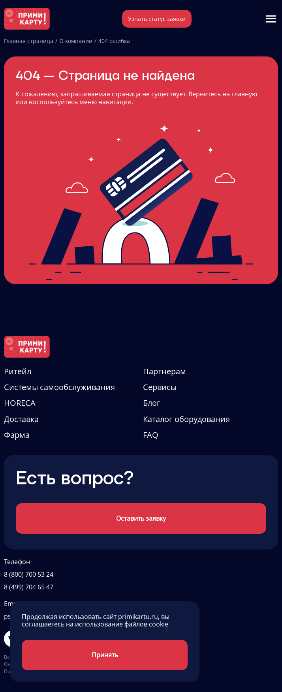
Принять (105, 655)
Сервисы (160, 387)
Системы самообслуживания (59, 387)
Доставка (21, 419)
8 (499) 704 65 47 (28, 587)
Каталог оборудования (186, 419)
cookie (158, 624)
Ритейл (17, 371)
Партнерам (164, 371)
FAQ (150, 434)
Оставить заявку (141, 518)
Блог (151, 403)
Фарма (17, 434)
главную (244, 94)
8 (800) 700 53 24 (28, 574)
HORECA (20, 403)
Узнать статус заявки (157, 19)
